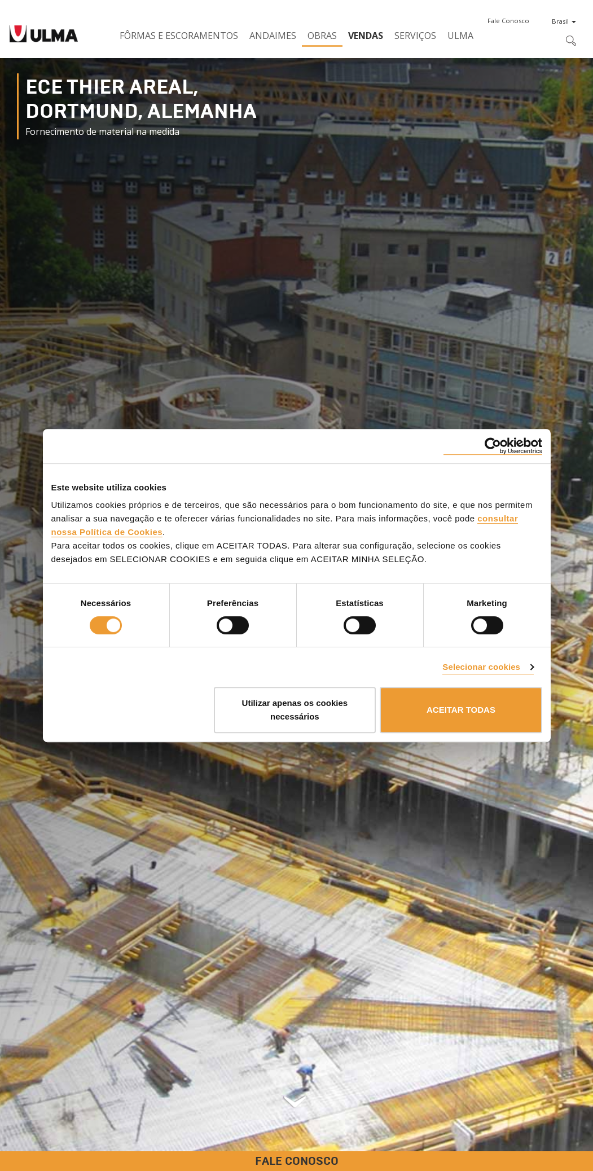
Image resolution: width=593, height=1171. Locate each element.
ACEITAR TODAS (461, 709)
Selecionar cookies (481, 667)
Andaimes (272, 35)
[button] (508, 21)
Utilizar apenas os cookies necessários (295, 709)
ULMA (460, 35)
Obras (322, 35)
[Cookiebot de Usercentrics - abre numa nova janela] (492, 446)
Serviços (415, 35)
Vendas (365, 35)
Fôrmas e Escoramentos (179, 35)
